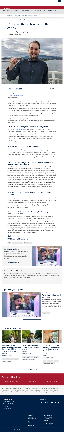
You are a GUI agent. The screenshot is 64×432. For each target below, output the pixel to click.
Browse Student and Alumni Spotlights (17, 281)
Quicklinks (5, 13)
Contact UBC (30, 417)
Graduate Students (29, 15)
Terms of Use (14, 429)
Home (4, 10)
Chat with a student (52, 381)
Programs (16, 10)
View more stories (32, 369)
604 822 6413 (6, 406)
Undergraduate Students (19, 15)
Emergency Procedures (6, 429)
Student (9, 242)
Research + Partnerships (36, 10)
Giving (44, 10)
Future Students (9, 15)
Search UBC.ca (31, 425)
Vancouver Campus (48, 417)
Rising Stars (21, 242)
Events (29, 421)
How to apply (32, 381)
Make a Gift (30, 424)
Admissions (9, 10)
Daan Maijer (45, 129)
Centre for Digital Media (48, 423)
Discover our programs (11, 381)
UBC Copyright (19, 429)
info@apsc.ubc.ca (7, 408)
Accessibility (26, 429)
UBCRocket (30, 108)
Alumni (35, 15)
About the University (32, 418)
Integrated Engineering (17, 95)
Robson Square (47, 422)
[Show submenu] (13, 10)
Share (52, 88)
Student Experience (25, 10)
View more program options (32, 321)
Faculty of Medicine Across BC (50, 424)
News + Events (51, 10)
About (56, 10)
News (29, 419)
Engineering (15, 242)
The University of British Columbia (6, 3)
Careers (29, 422)
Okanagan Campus (48, 418)
